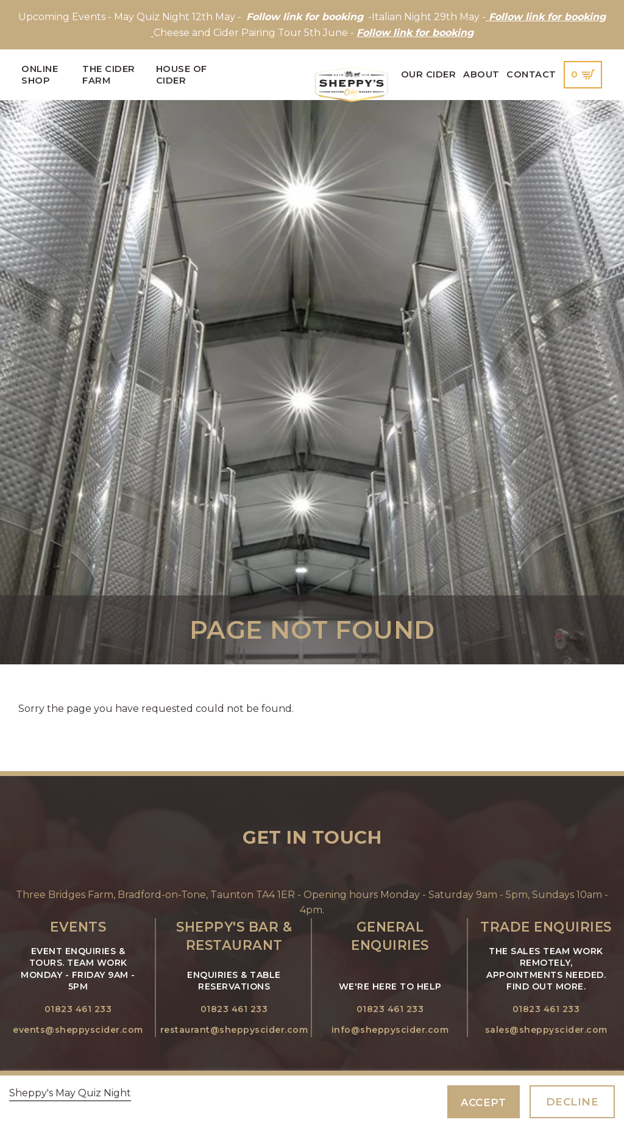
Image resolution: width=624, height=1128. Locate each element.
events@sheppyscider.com (78, 1029)
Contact (531, 74)
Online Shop (39, 74)
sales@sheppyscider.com (546, 1029)
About (481, 74)
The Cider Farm (108, 74)
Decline (572, 1101)
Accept (483, 1102)
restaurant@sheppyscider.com (234, 1029)
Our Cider (428, 74)
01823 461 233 (78, 1009)
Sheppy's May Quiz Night (70, 1093)
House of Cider (181, 74)
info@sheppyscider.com (390, 1029)
